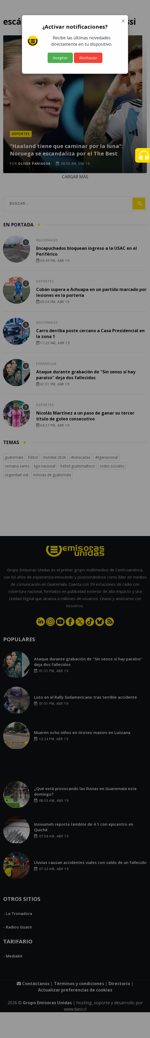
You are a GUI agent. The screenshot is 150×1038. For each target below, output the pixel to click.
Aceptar (60, 57)
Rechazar (88, 57)
